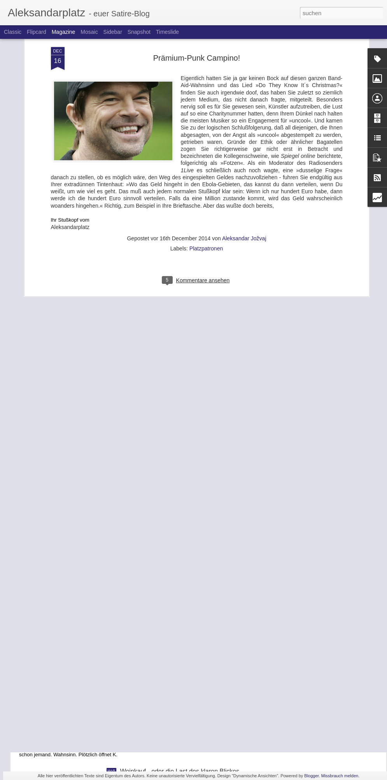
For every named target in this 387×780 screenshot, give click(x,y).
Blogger (311, 775)
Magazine (63, 32)
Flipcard (36, 32)
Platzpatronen (206, 153)
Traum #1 (46, 729)
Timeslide (167, 32)
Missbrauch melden (339, 775)
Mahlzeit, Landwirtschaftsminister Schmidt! (179, 640)
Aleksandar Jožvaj (244, 143)
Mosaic (89, 32)
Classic (12, 32)
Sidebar (112, 32)
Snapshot (139, 32)
